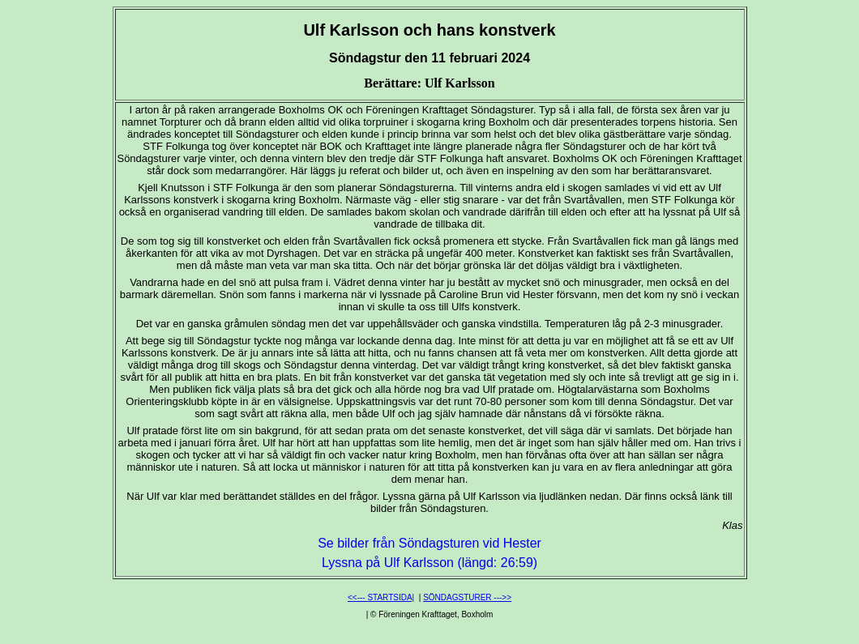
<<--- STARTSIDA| (381, 597)
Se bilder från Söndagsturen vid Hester (429, 543)
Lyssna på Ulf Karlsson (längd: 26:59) (429, 562)
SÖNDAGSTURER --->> (467, 597)
